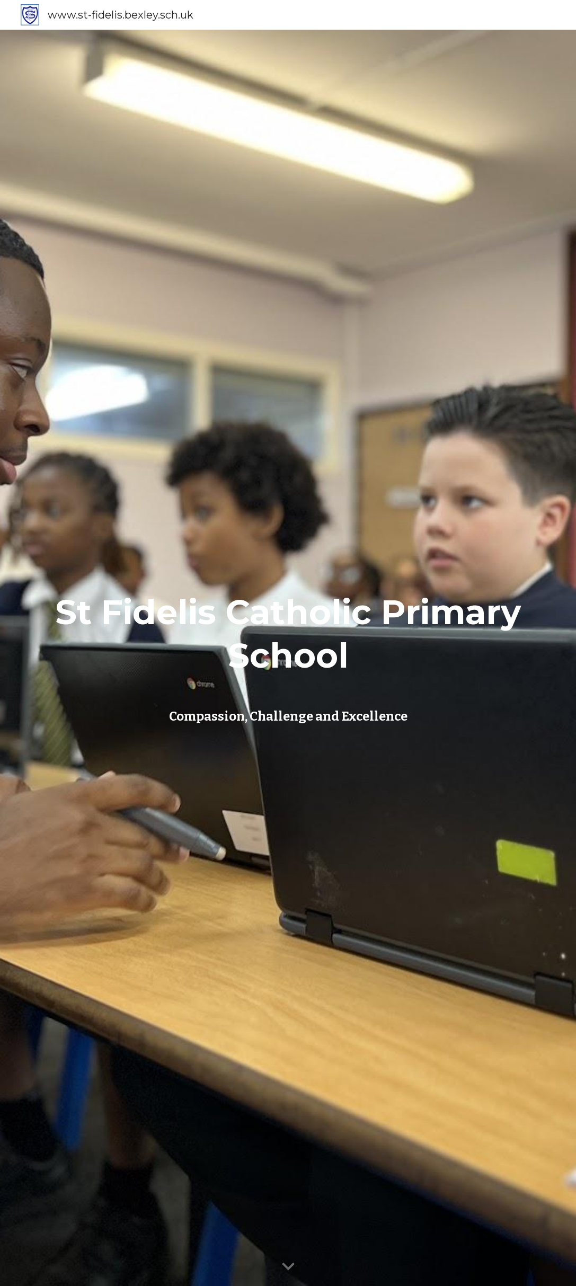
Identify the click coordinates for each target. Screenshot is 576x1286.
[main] (288, 636)
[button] (288, 1267)
